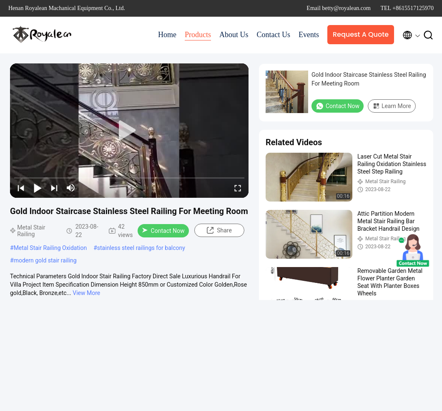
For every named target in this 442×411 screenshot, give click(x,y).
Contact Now (163, 230)
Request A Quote (361, 34)
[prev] (21, 188)
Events (309, 34)
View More (86, 293)
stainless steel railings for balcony (141, 248)
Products (198, 34)
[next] (54, 188)
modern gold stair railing (45, 260)
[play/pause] (37, 188)
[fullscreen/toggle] (237, 188)
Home (167, 34)
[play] (129, 130)
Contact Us (274, 34)
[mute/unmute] (71, 188)
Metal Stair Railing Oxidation (50, 248)
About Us (234, 34)
